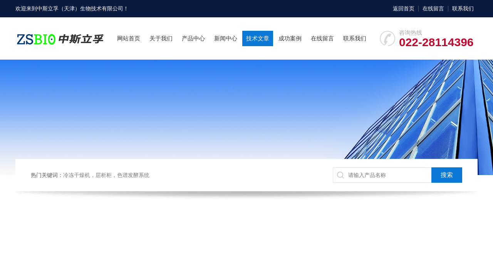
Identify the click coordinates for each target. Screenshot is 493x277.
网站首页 (128, 38)
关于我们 (161, 38)
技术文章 (257, 38)
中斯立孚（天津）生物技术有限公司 (80, 8)
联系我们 (463, 8)
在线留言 (433, 8)
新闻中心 (225, 38)
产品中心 (193, 38)
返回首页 (403, 8)
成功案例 (290, 38)
